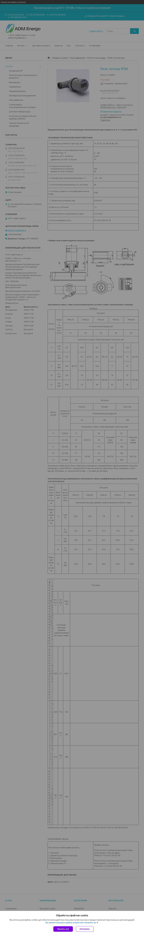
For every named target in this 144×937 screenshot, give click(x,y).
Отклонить (85, 929)
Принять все (63, 929)
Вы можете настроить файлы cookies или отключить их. (71, 922)
